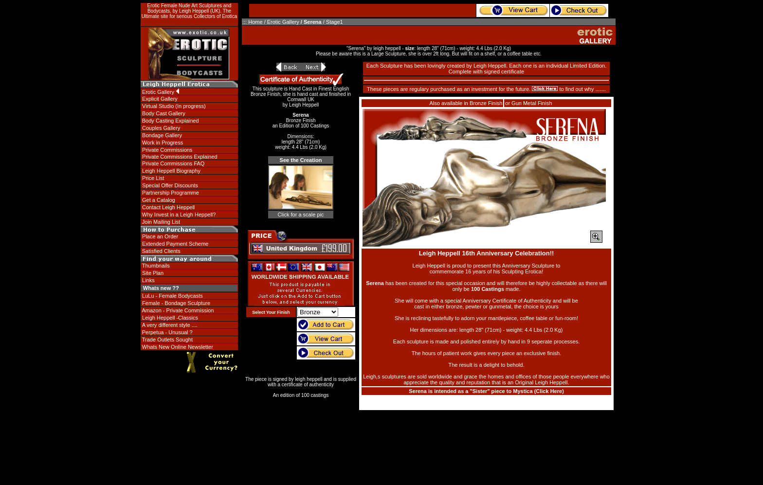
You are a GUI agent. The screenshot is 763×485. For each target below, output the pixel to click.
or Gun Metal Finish (528, 103)
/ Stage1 (333, 22)
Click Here (549, 391)
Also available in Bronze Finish (465, 103)
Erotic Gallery (283, 22)
